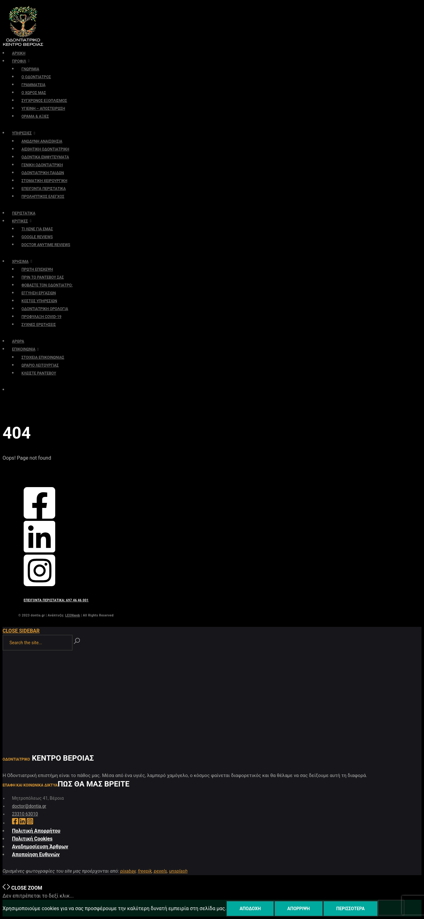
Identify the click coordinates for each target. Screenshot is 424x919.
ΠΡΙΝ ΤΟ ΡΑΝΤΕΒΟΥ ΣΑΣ (42, 277)
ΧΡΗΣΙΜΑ (20, 261)
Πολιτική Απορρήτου (36, 831)
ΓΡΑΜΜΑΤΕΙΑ (33, 85)
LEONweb (72, 615)
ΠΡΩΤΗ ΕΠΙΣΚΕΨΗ (37, 269)
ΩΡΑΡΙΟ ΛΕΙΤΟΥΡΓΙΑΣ (40, 365)
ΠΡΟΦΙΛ (19, 61)
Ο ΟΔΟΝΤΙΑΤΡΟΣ (36, 77)
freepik (145, 871)
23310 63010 (25, 813)
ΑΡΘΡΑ (18, 341)
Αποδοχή (250, 908)
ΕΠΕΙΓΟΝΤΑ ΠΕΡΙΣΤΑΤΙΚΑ (43, 188)
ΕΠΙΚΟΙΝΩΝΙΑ (23, 349)
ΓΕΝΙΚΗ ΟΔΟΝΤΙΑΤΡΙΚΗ (42, 165)
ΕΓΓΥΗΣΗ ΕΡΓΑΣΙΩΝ (38, 293)
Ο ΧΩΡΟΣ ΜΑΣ (33, 93)
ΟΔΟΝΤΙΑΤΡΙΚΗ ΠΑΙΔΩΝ (42, 173)
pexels (160, 871)
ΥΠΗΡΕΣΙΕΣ (22, 133)
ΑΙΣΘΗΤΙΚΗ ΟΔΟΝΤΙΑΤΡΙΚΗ (45, 149)
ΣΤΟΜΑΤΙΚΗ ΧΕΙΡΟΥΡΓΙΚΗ (44, 181)
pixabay (128, 871)
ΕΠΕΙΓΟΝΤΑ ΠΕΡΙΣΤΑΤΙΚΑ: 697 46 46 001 (56, 600)
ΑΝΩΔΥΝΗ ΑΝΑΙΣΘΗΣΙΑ (41, 141)
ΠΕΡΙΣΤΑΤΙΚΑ (23, 213)
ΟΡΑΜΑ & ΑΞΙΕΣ (35, 116)
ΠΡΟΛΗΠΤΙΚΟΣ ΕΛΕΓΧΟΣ (42, 196)
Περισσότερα (350, 908)
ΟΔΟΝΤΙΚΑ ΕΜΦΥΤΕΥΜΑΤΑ (45, 157)
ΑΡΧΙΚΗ (18, 53)
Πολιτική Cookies (32, 839)
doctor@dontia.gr (29, 806)
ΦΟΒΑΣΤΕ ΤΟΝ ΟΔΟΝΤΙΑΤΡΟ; (47, 285)
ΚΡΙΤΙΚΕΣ (20, 221)
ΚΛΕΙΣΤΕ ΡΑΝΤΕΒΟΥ (38, 373)
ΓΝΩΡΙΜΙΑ (30, 69)
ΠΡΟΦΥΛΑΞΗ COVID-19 (41, 317)
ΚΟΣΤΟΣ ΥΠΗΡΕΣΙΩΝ (39, 301)
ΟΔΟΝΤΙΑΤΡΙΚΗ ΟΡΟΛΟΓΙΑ (44, 309)
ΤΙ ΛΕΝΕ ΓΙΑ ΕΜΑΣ (37, 229)
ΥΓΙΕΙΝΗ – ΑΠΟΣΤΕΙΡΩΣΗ (43, 108)
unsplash (178, 871)
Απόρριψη (298, 908)
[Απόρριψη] (391, 908)
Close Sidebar (21, 631)
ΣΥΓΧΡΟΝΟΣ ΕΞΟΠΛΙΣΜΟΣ (44, 100)
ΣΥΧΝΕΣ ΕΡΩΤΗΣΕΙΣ (38, 324)
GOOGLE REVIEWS (37, 237)
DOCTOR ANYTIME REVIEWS (45, 245)
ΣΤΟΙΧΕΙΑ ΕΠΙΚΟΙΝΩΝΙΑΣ (42, 357)
